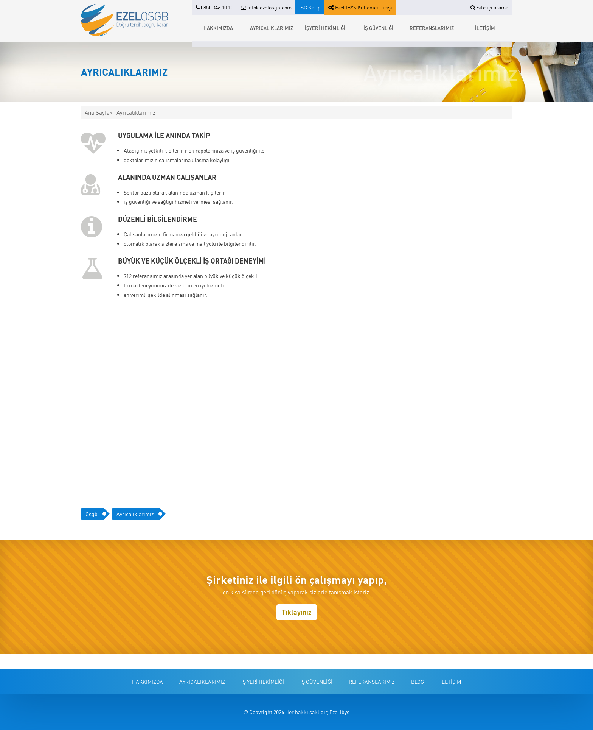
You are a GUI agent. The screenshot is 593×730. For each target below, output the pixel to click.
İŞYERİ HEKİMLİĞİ (325, 28)
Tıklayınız (297, 612)
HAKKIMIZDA (218, 28)
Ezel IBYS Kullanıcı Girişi (360, 7)
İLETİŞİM (485, 28)
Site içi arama (489, 7)
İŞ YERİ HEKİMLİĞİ (262, 681)
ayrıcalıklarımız (135, 513)
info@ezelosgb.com (266, 7)
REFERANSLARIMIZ (432, 28)
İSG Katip (310, 7)
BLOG (417, 681)
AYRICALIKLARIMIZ (271, 28)
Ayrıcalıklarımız (135, 112)
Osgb (91, 513)
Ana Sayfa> (99, 112)
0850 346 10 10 (214, 7)
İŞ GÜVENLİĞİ (378, 28)
